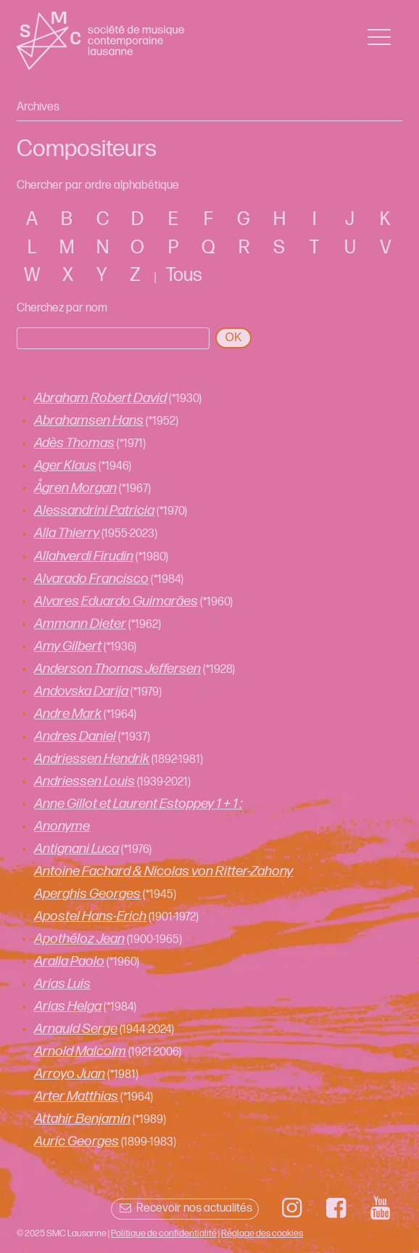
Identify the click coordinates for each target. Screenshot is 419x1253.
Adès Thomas (74, 443)
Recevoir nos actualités (184, 1208)
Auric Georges (76, 1141)
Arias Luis (62, 984)
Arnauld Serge (75, 1029)
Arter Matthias (76, 1096)
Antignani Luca (76, 849)
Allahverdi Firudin (83, 556)
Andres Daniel (75, 736)
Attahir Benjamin (82, 1119)
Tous (184, 275)
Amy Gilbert (67, 646)
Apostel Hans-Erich (90, 916)
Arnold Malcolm (80, 1051)
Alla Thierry (66, 533)
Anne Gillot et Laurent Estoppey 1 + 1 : (138, 804)
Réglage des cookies (262, 1233)
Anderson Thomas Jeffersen (117, 669)
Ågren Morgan (75, 488)
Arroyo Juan (69, 1074)
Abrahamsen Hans (89, 420)
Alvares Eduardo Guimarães (116, 601)
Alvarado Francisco (91, 579)
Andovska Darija (81, 691)
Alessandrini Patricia (94, 510)
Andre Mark (67, 714)
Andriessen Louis (84, 781)
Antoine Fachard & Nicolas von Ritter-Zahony (163, 871)
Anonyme (62, 826)
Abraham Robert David (100, 398)
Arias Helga (67, 1006)
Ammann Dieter (80, 624)
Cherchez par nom (62, 308)
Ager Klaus (65, 465)
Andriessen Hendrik (91, 759)
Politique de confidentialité (164, 1233)
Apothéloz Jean (79, 939)
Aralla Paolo (69, 961)
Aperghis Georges (87, 894)
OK (233, 337)
